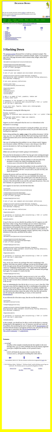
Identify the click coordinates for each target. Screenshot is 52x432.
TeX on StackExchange (29, 356)
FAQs (32, 397)
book (43, 387)
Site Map (21, 397)
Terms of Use (13, 396)
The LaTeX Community (10, 358)
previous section (10, 54)
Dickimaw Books (22, 3)
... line (5, 377)
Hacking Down (8, 34)
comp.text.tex (24, 358)
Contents (6, 31)
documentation (7, 317)
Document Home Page (27, 25)
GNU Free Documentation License (11, 39)
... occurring (6, 370)
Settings (13, 15)
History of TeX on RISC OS (30, 23)
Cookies (40, 396)
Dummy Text (7, 36)
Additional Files (8, 35)
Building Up (7, 33)
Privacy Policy (27, 396)
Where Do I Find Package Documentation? (13, 37)
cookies (23, 12)
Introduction (7, 32)
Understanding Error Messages (11, 38)
